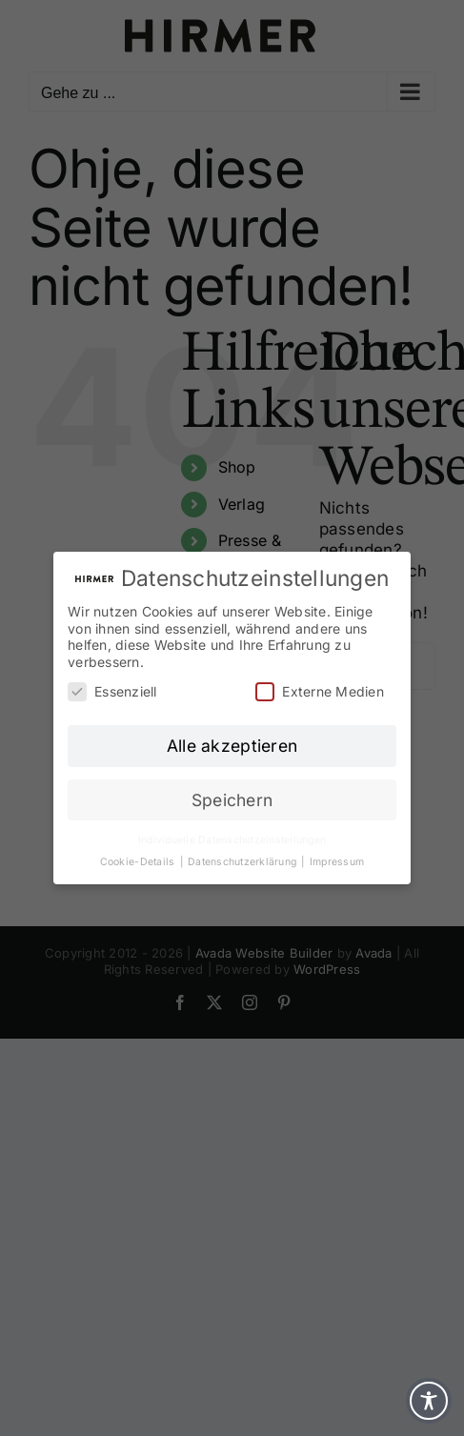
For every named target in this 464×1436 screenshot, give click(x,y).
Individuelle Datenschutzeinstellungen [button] (232, 840)
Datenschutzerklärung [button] (243, 862)
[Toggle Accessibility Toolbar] (429, 1401)
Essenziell (112, 691)
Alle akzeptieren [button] (232, 746)
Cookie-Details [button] (139, 862)
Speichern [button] (232, 800)
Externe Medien (319, 691)
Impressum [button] (337, 862)
